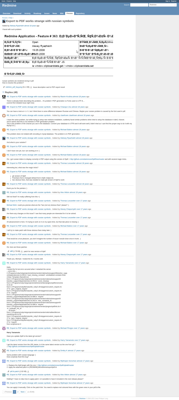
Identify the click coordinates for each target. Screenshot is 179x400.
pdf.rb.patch (14, 371)
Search (126, 5)
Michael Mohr (12, 205)
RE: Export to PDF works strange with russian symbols (29, 96)
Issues (47, 13)
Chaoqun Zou (65, 107)
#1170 (26, 111)
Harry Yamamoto (67, 263)
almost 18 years (30, 26)
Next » (23, 392)
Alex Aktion (64, 192)
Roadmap (37, 13)
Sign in (168, 1)
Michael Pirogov (66, 328)
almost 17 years (74, 350)
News (55, 13)
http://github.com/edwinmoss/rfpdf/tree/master (87, 159)
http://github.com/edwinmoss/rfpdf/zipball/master (26, 346)
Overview (6, 13)
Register (173, 1)
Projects (9, 1)
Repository (80, 13)
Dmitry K (63, 350)
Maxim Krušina (66, 96)
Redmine (82, 398)
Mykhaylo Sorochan (68, 361)
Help (14, 1)
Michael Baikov (66, 130)
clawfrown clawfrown (68, 115)
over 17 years (81, 201)
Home (3, 1)
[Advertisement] (150, 59)
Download (17, 13)
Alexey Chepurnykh (68, 209)
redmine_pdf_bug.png (14, 87)
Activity (27, 13)
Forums (70, 13)
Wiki (61, 13)
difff (11, 251)
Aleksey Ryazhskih (17, 26)
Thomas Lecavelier (68, 163)
